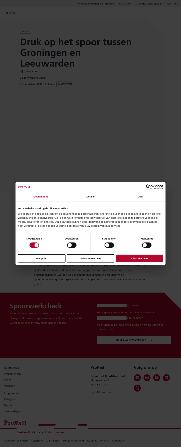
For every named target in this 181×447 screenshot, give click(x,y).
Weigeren (41, 258)
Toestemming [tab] (40, 196)
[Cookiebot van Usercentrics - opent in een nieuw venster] (148, 186)
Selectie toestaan (90, 258)
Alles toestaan (139, 258)
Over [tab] (140, 196)
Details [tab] (90, 196)
